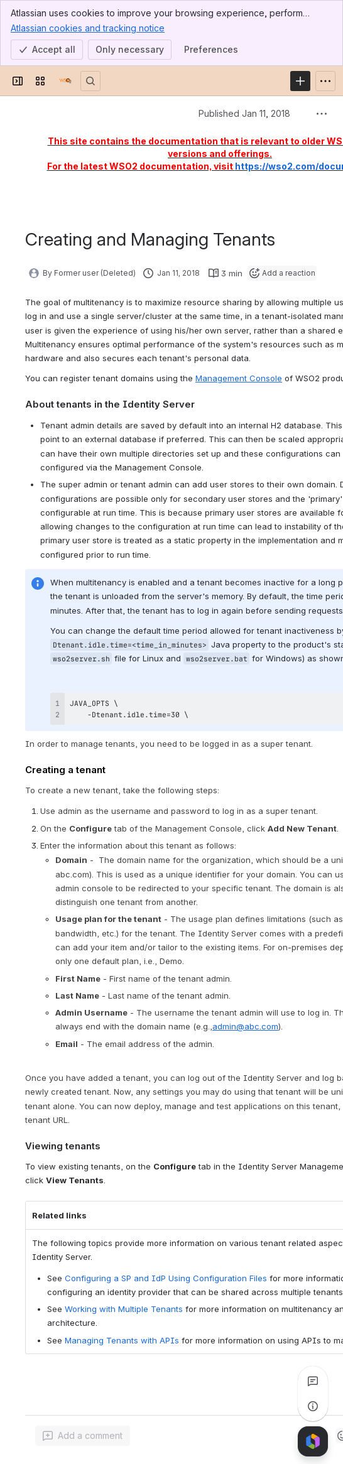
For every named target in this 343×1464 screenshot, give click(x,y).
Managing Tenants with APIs (122, 1340)
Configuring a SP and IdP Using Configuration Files (166, 1278)
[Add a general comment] (82, 1436)
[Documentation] (65, 81)
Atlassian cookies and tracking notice (88, 27)
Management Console (238, 378)
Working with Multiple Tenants (124, 1309)
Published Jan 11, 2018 (244, 113)
